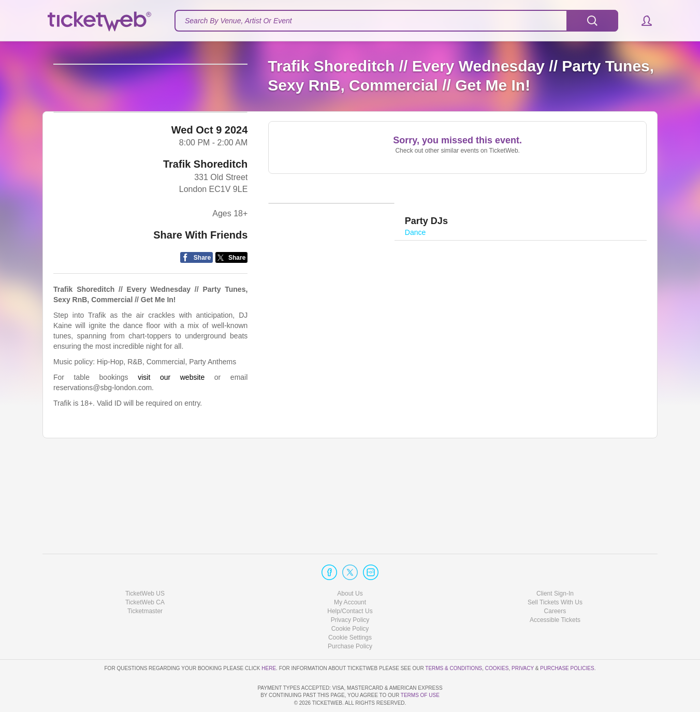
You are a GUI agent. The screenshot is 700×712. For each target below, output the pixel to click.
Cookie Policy (350, 599)
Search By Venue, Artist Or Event (238, 21)
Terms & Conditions (453, 638)
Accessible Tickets (555, 590)
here (268, 638)
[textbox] (396, 21)
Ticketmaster (145, 581)
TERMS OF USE (420, 695)
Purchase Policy (350, 616)
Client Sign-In (555, 563)
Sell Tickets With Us (555, 572)
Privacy (523, 638)
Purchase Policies (567, 638)
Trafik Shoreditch (205, 246)
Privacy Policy (350, 590)
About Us (349, 563)
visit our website (171, 459)
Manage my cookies (350, 608)
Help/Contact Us (349, 581)
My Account (350, 572)
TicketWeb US (145, 563)
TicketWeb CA (145, 572)
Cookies (497, 638)
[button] (642, 20)
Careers (555, 581)
